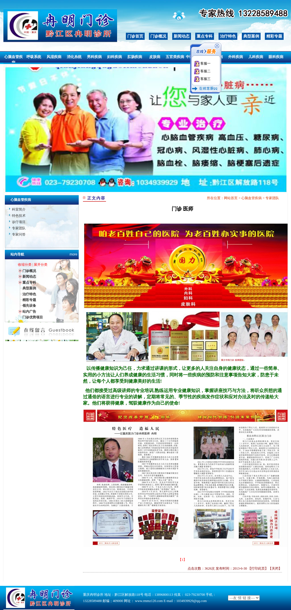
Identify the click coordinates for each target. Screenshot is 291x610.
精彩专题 (274, 36)
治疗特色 (228, 36)
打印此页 (258, 568)
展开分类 (40, 265)
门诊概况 (158, 36)
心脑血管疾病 (251, 198)
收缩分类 (25, 265)
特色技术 (19, 216)
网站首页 (231, 198)
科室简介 (19, 209)
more (73, 254)
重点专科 (205, 36)
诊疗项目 (19, 222)
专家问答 (19, 234)
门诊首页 (135, 36)
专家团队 (19, 228)
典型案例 (251, 36)
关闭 (275, 568)
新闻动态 (182, 36)
